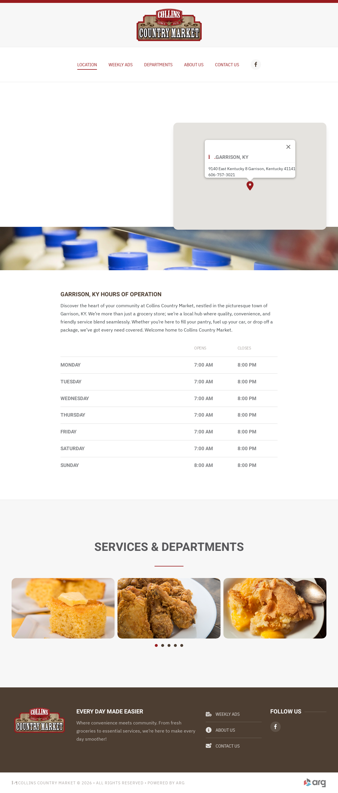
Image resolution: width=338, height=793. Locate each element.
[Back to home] (169, 25)
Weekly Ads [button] (121, 64)
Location (87, 64)
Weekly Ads (223, 714)
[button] (250, 185)
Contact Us (227, 64)
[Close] (288, 147)
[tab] (156, 645)
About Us (193, 64)
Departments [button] (158, 64)
